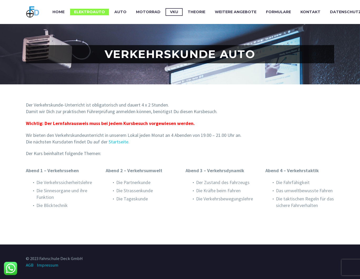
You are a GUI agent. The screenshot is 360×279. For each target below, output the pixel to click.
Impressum (47, 265)
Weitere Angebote (235, 11)
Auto (120, 11)
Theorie (196, 11)
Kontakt (310, 11)
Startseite (118, 142)
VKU (174, 11)
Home (58, 11)
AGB (29, 265)
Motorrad (148, 11)
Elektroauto (89, 11)
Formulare (278, 11)
